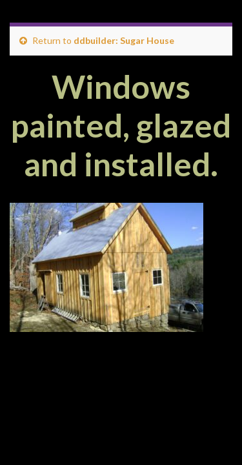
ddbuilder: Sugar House (124, 40)
